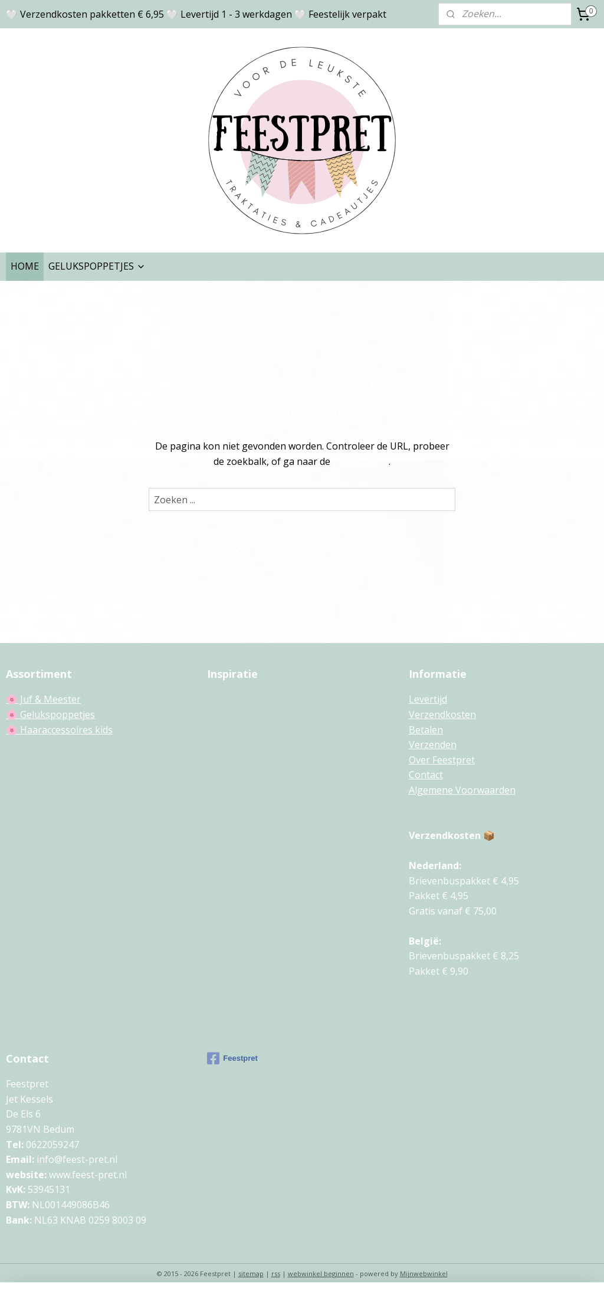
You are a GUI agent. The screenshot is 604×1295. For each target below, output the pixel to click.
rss (275, 1273)
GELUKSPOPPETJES (97, 266)
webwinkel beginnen (321, 1273)
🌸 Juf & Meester (43, 699)
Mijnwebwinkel (424, 1273)
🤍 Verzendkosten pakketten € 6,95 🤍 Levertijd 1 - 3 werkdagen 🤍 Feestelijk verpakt (196, 14)
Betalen (426, 729)
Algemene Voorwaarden (462, 789)
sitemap (251, 1273)
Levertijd (428, 699)
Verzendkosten (442, 714)
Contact (426, 774)
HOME (25, 266)
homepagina (361, 461)
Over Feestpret (442, 759)
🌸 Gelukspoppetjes (50, 714)
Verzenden (433, 744)
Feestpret (232, 1058)
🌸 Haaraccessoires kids (59, 729)
